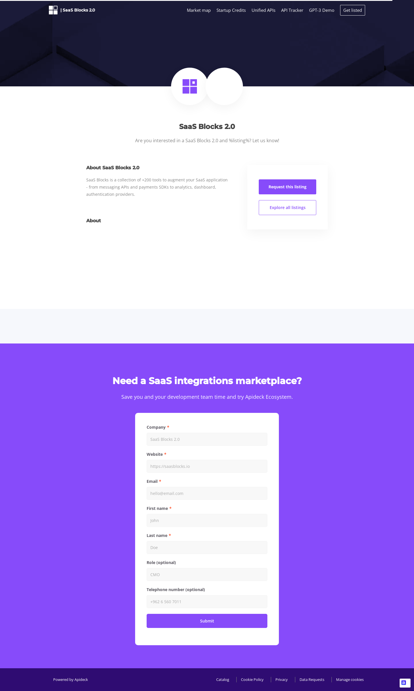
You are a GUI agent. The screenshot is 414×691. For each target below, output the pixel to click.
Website (155, 454)
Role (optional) (161, 562)
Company (156, 427)
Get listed (352, 10)
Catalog (222, 679)
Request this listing (287, 186)
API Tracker (292, 10)
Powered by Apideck (70, 679)
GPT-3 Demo (321, 10)
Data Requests (312, 679)
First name (157, 508)
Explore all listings (288, 207)
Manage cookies (350, 679)
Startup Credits (231, 10)
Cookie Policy (252, 679)
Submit (207, 621)
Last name (157, 535)
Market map (199, 10)
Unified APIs (263, 10)
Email (152, 481)
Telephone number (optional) (176, 589)
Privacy (281, 679)
